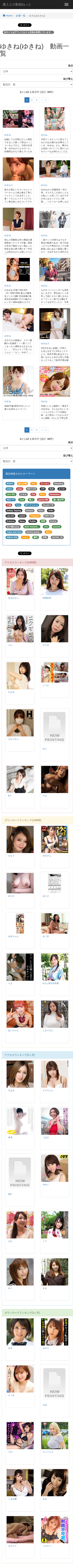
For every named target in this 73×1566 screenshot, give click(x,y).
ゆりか (11, 896)
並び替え (67, 78)
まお (45, 1288)
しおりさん (48, 1030)
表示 (69, 65)
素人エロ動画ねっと (17, 4)
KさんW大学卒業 (51, 983)
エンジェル (48, 1452)
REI (10, 1194)
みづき (46, 936)
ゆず (10, 1348)
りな (45, 795)
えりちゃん (48, 1090)
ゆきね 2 (8, 185)
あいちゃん (13, 1030)
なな (10, 1241)
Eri (9, 795)
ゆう (45, 749)
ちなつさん (13, 739)
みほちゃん (13, 936)
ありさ (46, 896)
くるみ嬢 (12, 1499)
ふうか (46, 685)
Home (7, 15)
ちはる (11, 1090)
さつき (11, 1395)
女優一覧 (21, 15)
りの (10, 1452)
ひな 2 (11, 855)
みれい (46, 1184)
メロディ (47, 1546)
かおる (11, 692)
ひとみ (46, 645)
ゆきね (7, 135)
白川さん (47, 855)
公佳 (45, 1405)
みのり (46, 1348)
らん (10, 645)
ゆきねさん (13, 598)
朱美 (10, 1137)
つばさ (46, 1137)
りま (10, 983)
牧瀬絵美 (47, 598)
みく (10, 1288)
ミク (45, 1241)
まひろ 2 (12, 1546)
